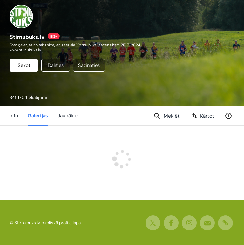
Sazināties (89, 65)
